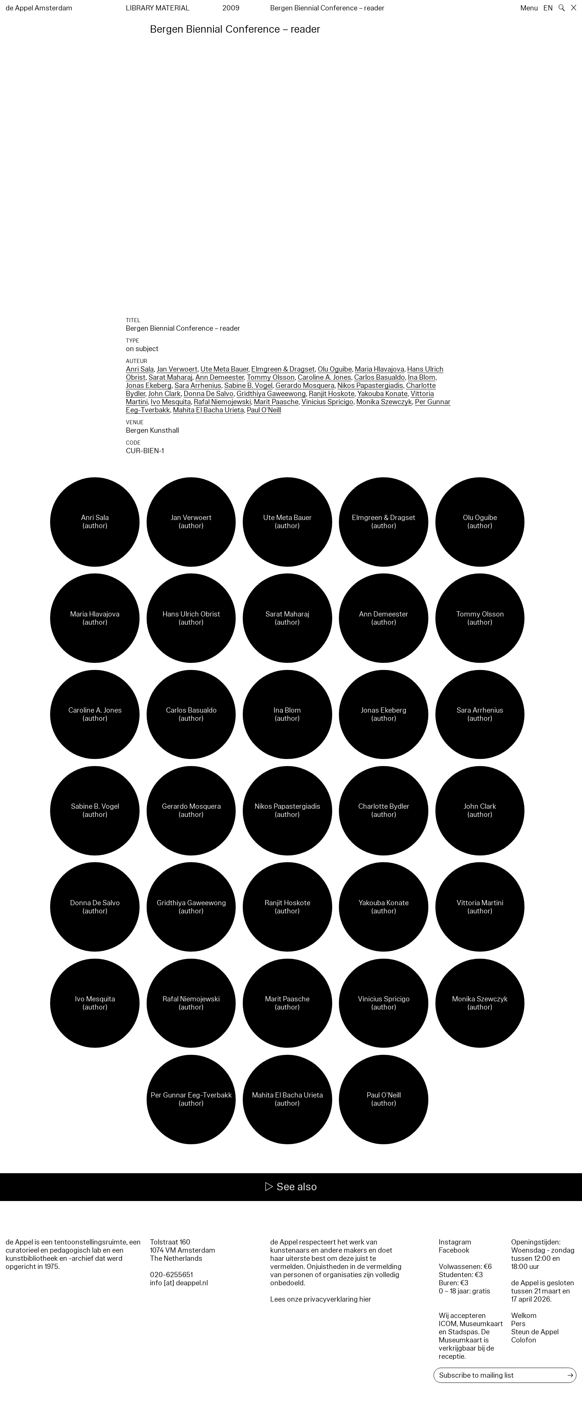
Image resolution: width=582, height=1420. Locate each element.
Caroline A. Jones (324, 377)
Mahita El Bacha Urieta (208, 410)
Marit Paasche (276, 402)
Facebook (454, 1250)
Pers (518, 1324)
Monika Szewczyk (384, 402)
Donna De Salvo (208, 394)
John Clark (164, 394)
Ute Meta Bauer (224, 369)
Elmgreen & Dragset (283, 369)
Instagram (455, 1242)
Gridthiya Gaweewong (271, 394)
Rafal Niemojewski (222, 402)
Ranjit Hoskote (331, 394)
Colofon (523, 1340)
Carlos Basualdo (379, 377)
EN (548, 8)
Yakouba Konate (382, 394)
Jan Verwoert (177, 369)
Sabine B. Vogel (248, 385)
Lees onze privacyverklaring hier (320, 1299)
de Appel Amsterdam (39, 8)
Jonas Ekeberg (148, 385)
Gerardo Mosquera (304, 385)
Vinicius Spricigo (327, 402)
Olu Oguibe (335, 369)
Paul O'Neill (264, 410)
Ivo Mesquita (171, 402)
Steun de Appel (535, 1332)
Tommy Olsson (271, 377)
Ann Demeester (219, 377)
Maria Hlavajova (379, 369)
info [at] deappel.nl (179, 1283)
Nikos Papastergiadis (370, 385)
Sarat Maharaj (170, 377)
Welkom (524, 1316)
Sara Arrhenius (197, 385)
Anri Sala (140, 369)
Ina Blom (421, 377)
